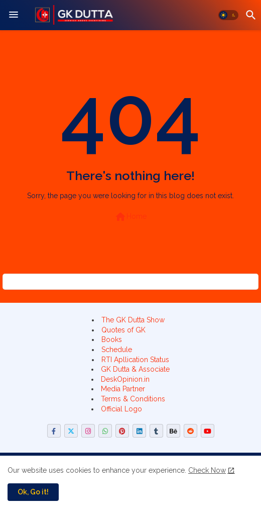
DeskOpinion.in (125, 379)
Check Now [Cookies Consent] (207, 470)
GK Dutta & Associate (135, 369)
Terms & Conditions (133, 399)
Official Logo (121, 409)
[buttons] (54, 431)
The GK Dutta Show (133, 320)
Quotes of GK (123, 330)
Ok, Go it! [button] (33, 492)
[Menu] (13, 15)
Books (111, 339)
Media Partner (123, 389)
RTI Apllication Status (135, 360)
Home (130, 217)
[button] (228, 15)
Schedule (116, 350)
